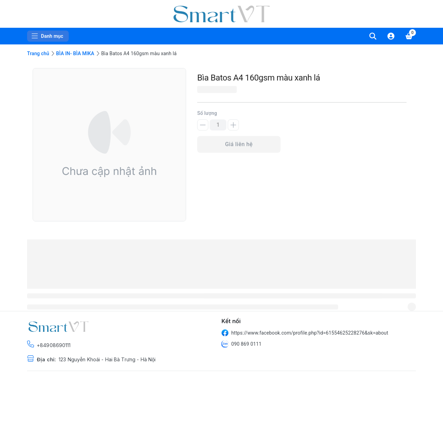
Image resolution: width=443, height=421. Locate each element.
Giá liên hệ (239, 144)
